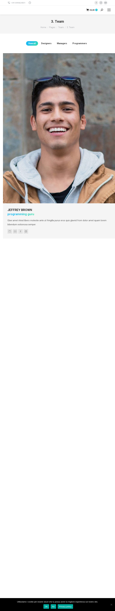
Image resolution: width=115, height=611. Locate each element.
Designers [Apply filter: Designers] (46, 43)
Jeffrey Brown (28, 195)
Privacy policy (65, 606)
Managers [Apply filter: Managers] (62, 43)
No (53, 606)
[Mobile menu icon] (109, 10)
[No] (111, 604)
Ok (46, 606)
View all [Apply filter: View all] (32, 43)
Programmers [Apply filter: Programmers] (79, 43)
